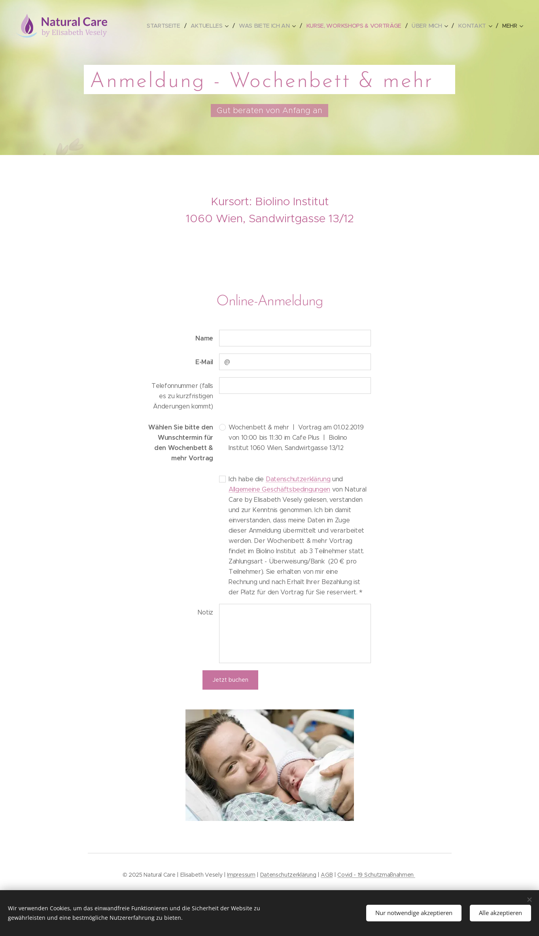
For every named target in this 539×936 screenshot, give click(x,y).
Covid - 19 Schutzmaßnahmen (376, 874)
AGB (327, 874)
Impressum (241, 874)
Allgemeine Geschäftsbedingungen (279, 489)
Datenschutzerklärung (297, 479)
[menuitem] (166, 26)
